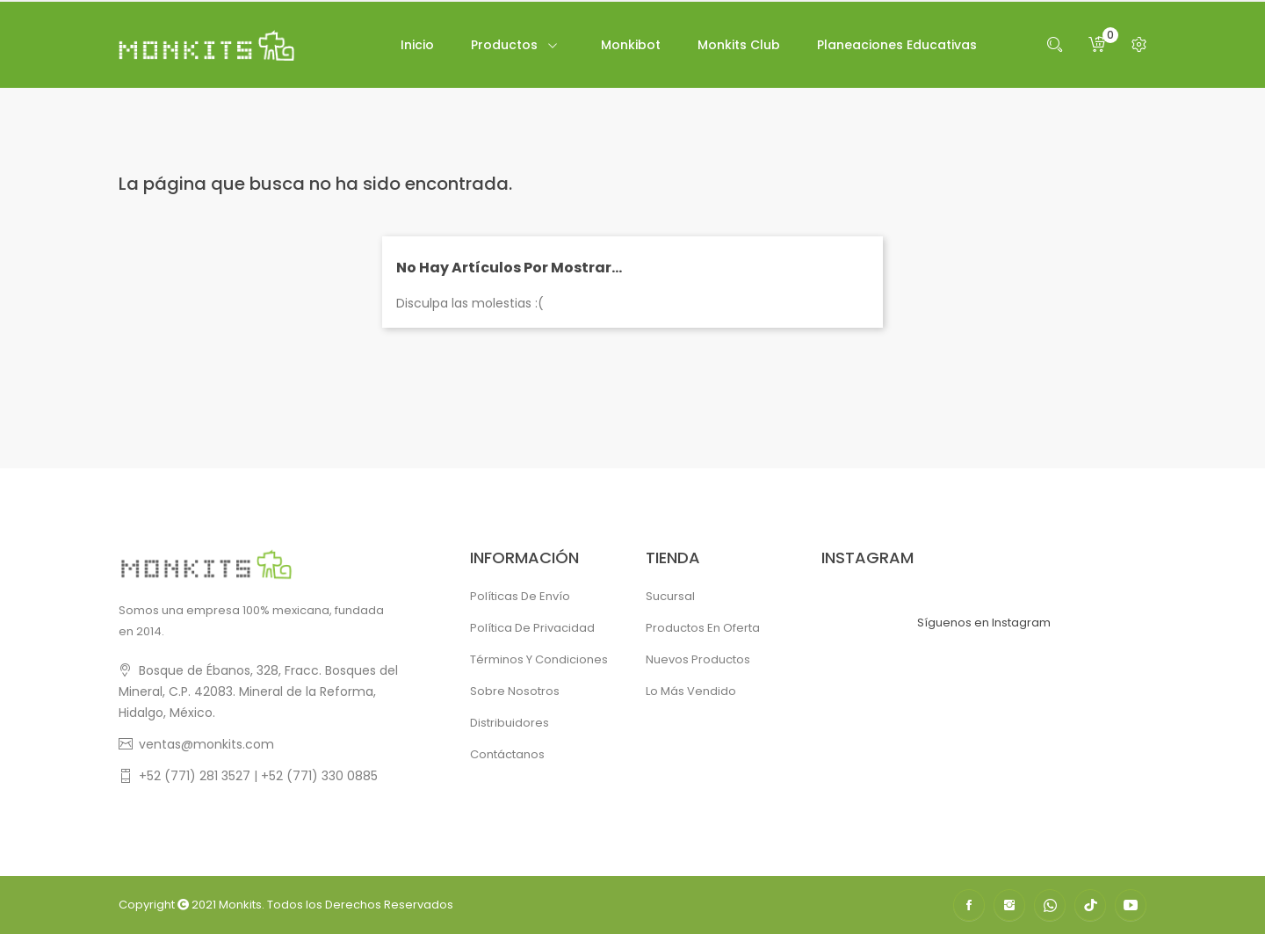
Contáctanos (507, 754)
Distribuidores (509, 722)
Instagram (1009, 905)
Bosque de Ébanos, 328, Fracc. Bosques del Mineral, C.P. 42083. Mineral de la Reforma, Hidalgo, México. (258, 691)
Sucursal (670, 596)
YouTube (1130, 905)
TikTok (1090, 905)
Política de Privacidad (532, 627)
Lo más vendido (691, 691)
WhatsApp (1050, 905)
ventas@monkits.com (206, 744)
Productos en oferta (703, 627)
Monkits (240, 904)
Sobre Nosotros (515, 691)
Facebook (969, 905)
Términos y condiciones (539, 659)
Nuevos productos (698, 659)
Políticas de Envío (520, 596)
